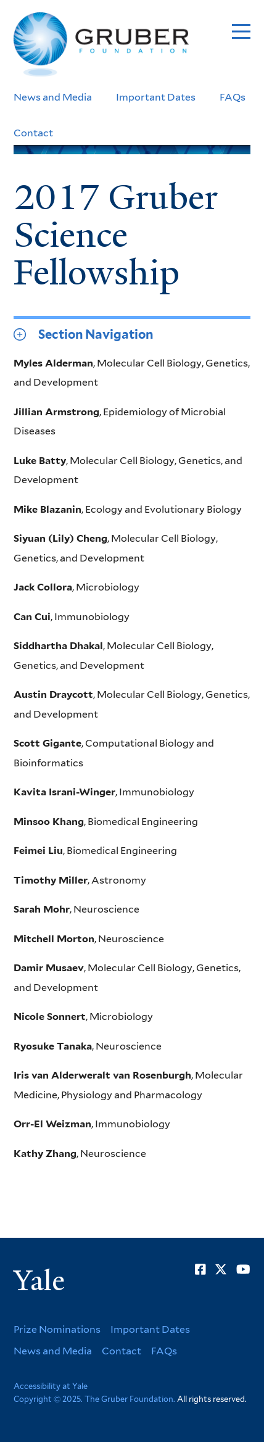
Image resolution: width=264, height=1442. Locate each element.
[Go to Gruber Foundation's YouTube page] (243, 1269)
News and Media (53, 97)
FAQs (232, 97)
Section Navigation (95, 334)
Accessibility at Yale (51, 1386)
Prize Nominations (57, 1329)
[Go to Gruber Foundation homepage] (101, 44)
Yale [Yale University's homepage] (39, 1281)
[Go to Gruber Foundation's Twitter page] (221, 1269)
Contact (33, 133)
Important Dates (156, 97)
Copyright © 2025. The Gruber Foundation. (94, 1399)
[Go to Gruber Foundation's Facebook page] (200, 1269)
